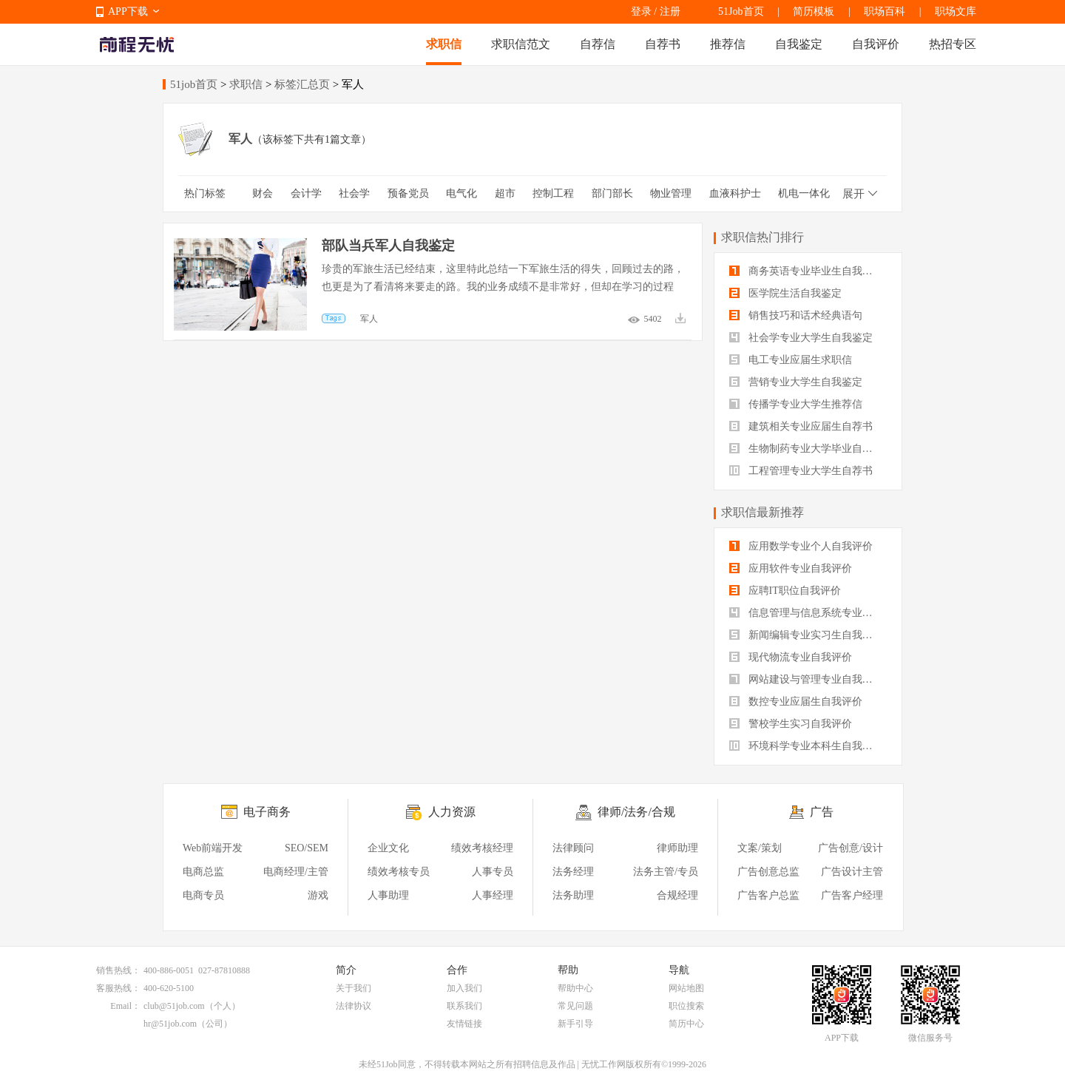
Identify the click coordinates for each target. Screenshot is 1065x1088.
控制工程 (553, 193)
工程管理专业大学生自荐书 (801, 470)
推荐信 (728, 44)
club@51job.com (174, 1006)
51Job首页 (740, 11)
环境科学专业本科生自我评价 (806, 745)
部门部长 (612, 193)
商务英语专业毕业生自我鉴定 (806, 271)
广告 (822, 811)
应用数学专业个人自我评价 (801, 546)
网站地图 (686, 988)
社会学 (354, 193)
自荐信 (597, 44)
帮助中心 (575, 988)
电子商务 (267, 811)
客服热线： (118, 988)
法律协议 (353, 1006)
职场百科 (884, 11)
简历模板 (813, 11)
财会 (262, 193)
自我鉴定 (798, 44)
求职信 (444, 44)
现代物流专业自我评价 (790, 657)
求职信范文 (520, 44)
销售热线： (118, 970)
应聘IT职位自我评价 (785, 590)
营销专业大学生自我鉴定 (795, 382)
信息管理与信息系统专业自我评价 (808, 612)
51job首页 (193, 84)
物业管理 (671, 193)
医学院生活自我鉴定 (785, 293)
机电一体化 (804, 193)
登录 (641, 11)
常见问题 (575, 1006)
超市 (505, 193)
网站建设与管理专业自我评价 (806, 679)
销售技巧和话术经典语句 (795, 315)
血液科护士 (735, 193)
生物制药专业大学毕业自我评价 (808, 448)
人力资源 (452, 811)
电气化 (461, 193)
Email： (125, 1006)
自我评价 (875, 44)
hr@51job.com (170, 1023)
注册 (670, 11)
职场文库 (955, 11)
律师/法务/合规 (636, 811)
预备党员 (408, 193)
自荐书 (662, 44)
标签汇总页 (302, 84)
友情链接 (464, 1023)
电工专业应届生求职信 (790, 359)
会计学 (306, 193)
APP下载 (128, 11)
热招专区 (952, 44)
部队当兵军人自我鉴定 (388, 245)
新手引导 (575, 1023)
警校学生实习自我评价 (790, 723)
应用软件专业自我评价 (790, 568)
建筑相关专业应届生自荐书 (801, 426)
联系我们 (464, 1006)
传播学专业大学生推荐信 (795, 404)
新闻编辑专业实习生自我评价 (806, 635)
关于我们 (353, 988)
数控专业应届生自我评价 (795, 701)
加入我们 (464, 988)
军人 (369, 319)
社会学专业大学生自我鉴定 (801, 337)
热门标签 (205, 193)
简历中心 (686, 1023)
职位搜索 (686, 1006)
